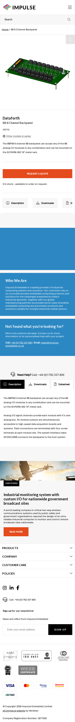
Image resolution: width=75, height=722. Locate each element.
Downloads (45, 203)
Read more (16, 531)
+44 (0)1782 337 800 (21, 342)
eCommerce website (14, 710)
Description (15, 203)
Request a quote (37, 173)
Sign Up (60, 629)
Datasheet (62, 384)
